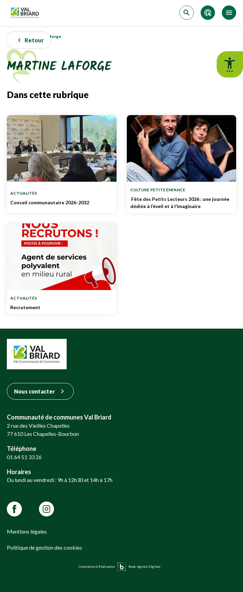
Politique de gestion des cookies (44, 547)
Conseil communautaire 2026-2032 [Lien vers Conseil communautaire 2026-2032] (61, 202)
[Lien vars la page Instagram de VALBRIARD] (46, 509)
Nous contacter (40, 391)
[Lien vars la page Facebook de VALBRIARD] (14, 509)
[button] (28, 40)
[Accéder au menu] (229, 12)
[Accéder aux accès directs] (208, 12)
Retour (29, 40)
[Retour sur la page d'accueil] (25, 12)
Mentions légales (27, 531)
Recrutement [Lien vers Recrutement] (61, 307)
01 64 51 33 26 (24, 457)
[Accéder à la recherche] (186, 12)
